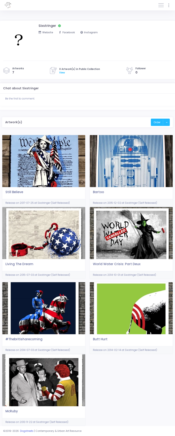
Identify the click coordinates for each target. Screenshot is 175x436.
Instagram (89, 32)
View (62, 72)
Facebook (67, 32)
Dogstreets (27, 431)
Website (46, 32)
